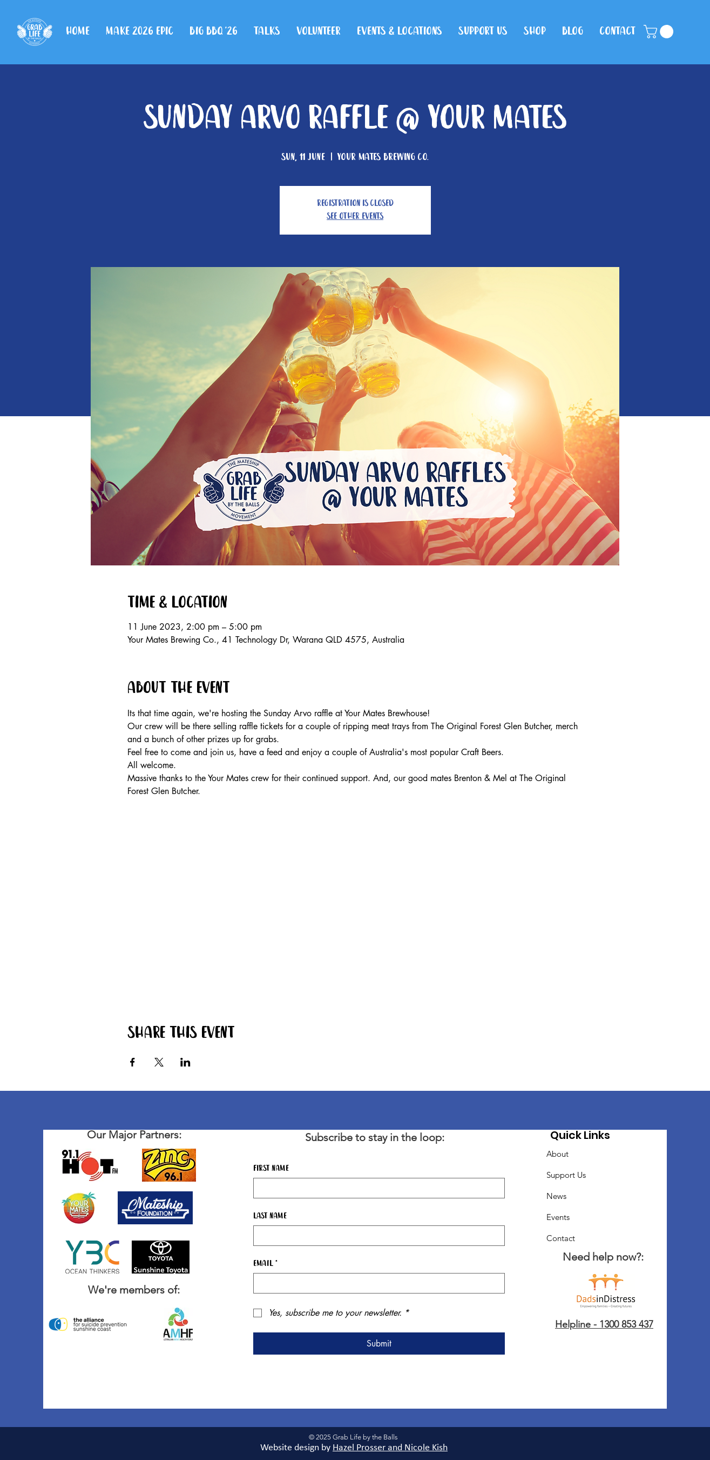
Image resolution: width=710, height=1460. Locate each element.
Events (558, 1217)
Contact (560, 1238)
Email (265, 1264)
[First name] (376, 1188)
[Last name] (376, 1235)
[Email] (376, 1283)
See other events (355, 216)
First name (271, 1169)
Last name (270, 1216)
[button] (660, 31)
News (556, 1196)
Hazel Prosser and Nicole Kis (388, 1448)
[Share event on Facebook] (132, 1062)
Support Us (566, 1175)
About (557, 1154)
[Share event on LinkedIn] (185, 1062)
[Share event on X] (159, 1062)
